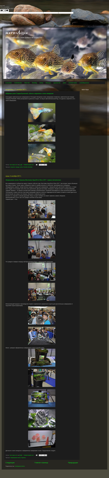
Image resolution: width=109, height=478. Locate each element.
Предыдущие (73, 463)
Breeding (34, 82)
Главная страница (41, 463)
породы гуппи (19, 167)
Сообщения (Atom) (20, 466)
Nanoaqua (48, 82)
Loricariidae (8, 82)
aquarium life (56, 82)
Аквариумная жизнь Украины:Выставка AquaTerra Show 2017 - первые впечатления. (33, 180)
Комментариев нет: (29, 164)
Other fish (27, 82)
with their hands (73, 82)
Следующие (10, 463)
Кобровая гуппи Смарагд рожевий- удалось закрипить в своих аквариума (29, 93)
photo (64, 82)
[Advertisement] (42, 172)
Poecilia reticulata (27, 167)
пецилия (12, 167)
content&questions (84, 82)
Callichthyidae (18, 82)
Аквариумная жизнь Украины (18, 457)
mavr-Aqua (16, 32)
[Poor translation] (6, 10)
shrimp (41, 82)
